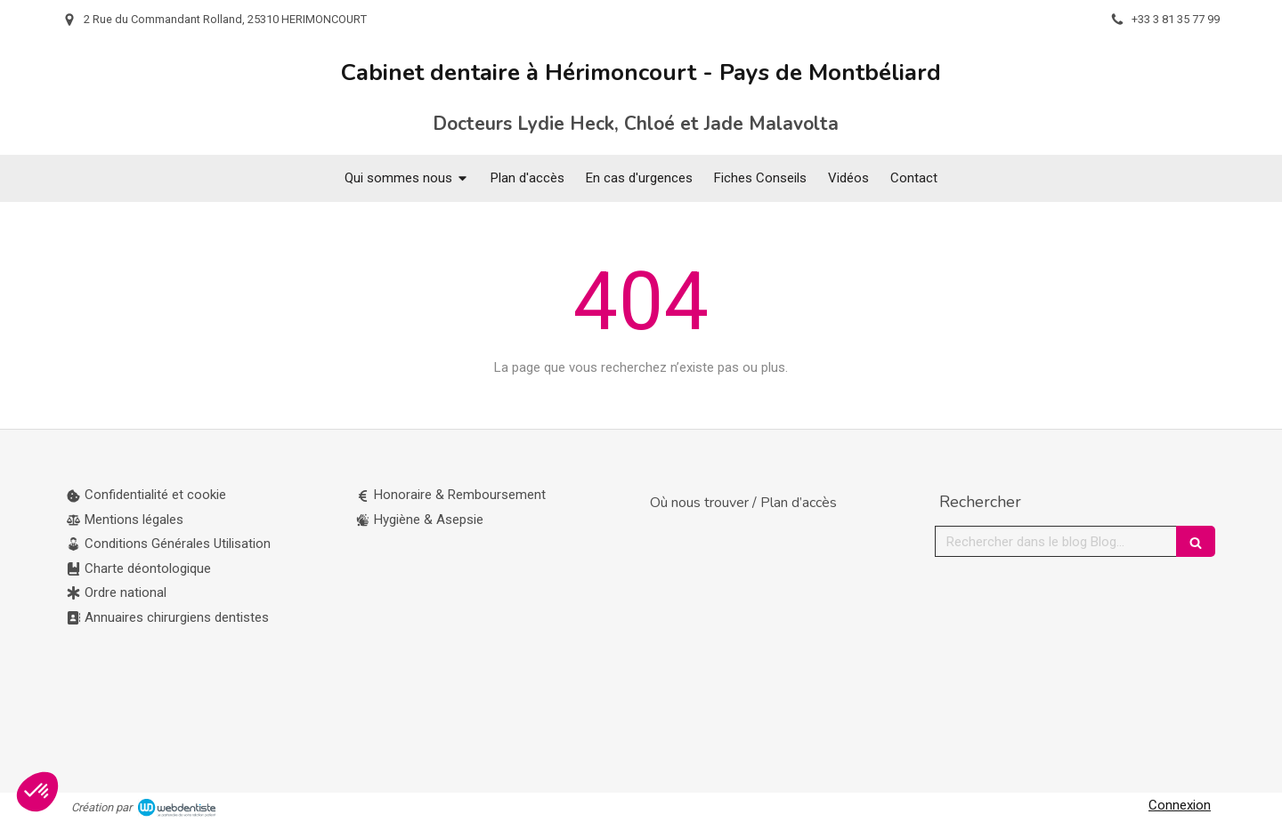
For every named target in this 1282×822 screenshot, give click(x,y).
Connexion (1179, 805)
